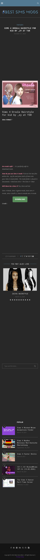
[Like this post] (22, 256)
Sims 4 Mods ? (7, 120)
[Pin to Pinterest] (29, 256)
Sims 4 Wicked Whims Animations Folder (26, 429)
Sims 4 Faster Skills (27, 454)
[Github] (25, 548)
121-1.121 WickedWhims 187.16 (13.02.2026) (27, 468)
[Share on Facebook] (24, 256)
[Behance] (20, 548)
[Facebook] (11, 548)
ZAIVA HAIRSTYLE (20, 294)
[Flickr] (16, 548)
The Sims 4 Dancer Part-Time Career (25, 481)
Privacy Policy (20, 557)
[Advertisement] (20, 57)
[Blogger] (29, 548)
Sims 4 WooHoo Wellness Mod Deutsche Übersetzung (27, 442)
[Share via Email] (33, 256)
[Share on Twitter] (27, 256)
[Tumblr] (22, 548)
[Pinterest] (14, 548)
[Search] (38, 3)
